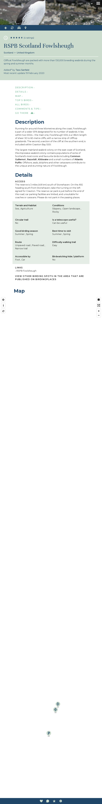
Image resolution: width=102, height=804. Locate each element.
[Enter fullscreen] (99, 305)
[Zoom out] (99, 315)
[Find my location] (3, 300)
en (88, 3)
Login (80, 3)
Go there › (25, 113)
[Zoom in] (99, 311)
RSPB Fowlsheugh (26, 271)
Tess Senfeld (22, 70)
